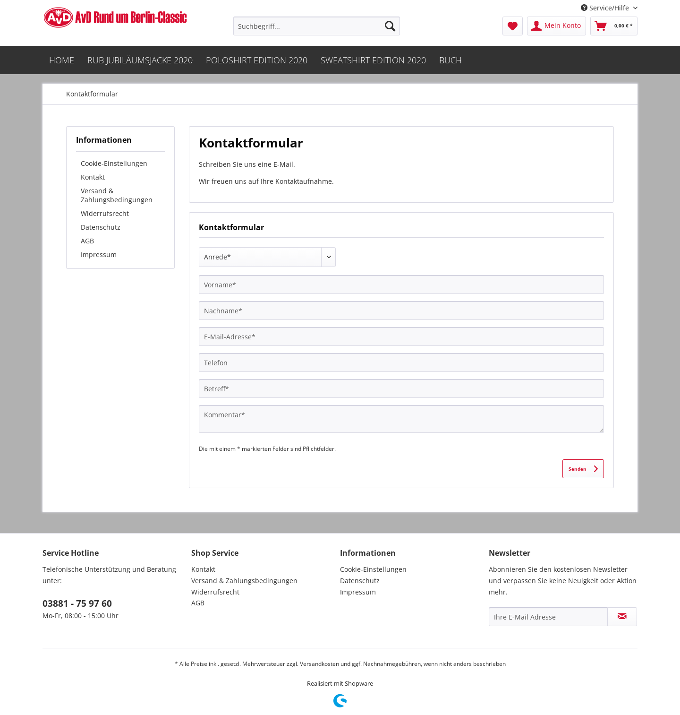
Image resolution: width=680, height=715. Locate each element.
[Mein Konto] (556, 26)
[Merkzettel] (512, 26)
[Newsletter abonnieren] (622, 616)
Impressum (99, 254)
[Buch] (450, 60)
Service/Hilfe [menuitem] (606, 7)
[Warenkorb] (614, 26)
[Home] (61, 60)
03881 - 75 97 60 (77, 603)
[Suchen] (390, 26)
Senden (583, 466)
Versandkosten (319, 664)
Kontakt (93, 176)
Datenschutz (100, 227)
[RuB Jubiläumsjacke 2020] (140, 60)
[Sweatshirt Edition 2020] (373, 60)
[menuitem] (316, 26)
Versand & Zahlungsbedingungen (117, 195)
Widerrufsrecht (105, 213)
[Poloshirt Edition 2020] (256, 60)
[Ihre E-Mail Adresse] (548, 616)
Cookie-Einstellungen (114, 163)
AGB (87, 240)
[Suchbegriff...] (316, 26)
